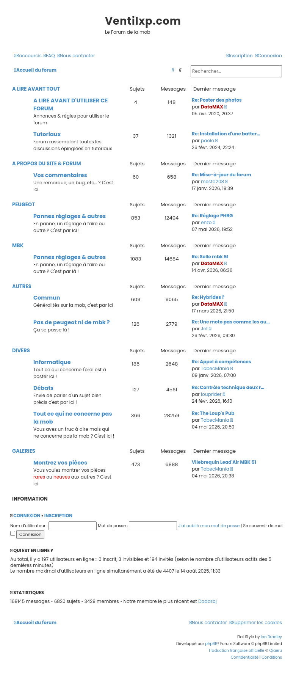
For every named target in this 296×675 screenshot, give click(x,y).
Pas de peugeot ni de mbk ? (71, 322)
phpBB (211, 644)
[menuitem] (49, 56)
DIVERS (21, 350)
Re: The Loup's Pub (213, 413)
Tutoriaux (47, 134)
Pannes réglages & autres (69, 216)
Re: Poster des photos (217, 100)
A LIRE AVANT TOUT (36, 89)
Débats (43, 388)
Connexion (26, 516)
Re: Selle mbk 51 (210, 256)
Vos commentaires (60, 175)
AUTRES (21, 286)
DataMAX (212, 107)
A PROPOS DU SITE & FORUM (46, 163)
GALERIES (23, 451)
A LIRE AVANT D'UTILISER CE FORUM (70, 104)
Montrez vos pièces (60, 462)
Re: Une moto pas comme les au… (231, 322)
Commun (46, 297)
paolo (207, 140)
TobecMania (215, 368)
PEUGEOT (23, 204)
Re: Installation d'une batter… (226, 133)
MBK (17, 245)
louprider (211, 394)
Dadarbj (207, 601)
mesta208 (212, 181)
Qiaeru (275, 650)
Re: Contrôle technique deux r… (228, 387)
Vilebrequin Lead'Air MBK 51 (224, 462)
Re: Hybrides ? (208, 297)
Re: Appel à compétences (221, 361)
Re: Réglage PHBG (212, 215)
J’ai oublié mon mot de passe (209, 526)
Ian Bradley (271, 637)
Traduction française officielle (236, 650)
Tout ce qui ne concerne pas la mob (72, 417)
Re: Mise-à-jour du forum (221, 174)
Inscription (58, 516)
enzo (206, 222)
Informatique (52, 362)
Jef (204, 328)
